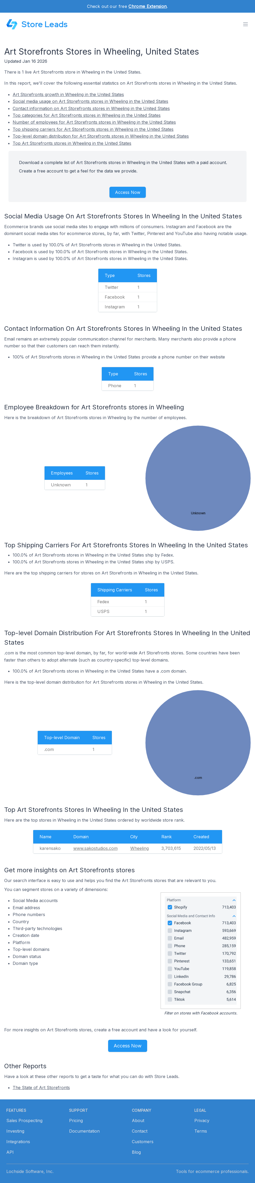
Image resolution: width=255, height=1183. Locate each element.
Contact (139, 1131)
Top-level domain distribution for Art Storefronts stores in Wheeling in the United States (101, 136)
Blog (136, 1152)
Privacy (201, 1120)
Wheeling (139, 848)
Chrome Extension (147, 6)
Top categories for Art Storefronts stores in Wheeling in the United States (87, 115)
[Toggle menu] (245, 24)
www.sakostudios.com (95, 848)
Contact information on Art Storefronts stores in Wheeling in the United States (91, 108)
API (10, 1152)
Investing (15, 1131)
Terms (200, 1131)
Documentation (84, 1131)
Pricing (76, 1120)
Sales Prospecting (24, 1120)
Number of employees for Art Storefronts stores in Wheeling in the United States (94, 122)
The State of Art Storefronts (41, 1087)
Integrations (18, 1141)
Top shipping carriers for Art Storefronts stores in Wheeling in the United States (93, 129)
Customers (142, 1141)
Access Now (127, 192)
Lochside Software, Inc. (30, 1171)
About (138, 1120)
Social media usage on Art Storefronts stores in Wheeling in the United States (90, 101)
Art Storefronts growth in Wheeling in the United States (68, 94)
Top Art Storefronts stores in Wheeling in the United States (72, 143)
